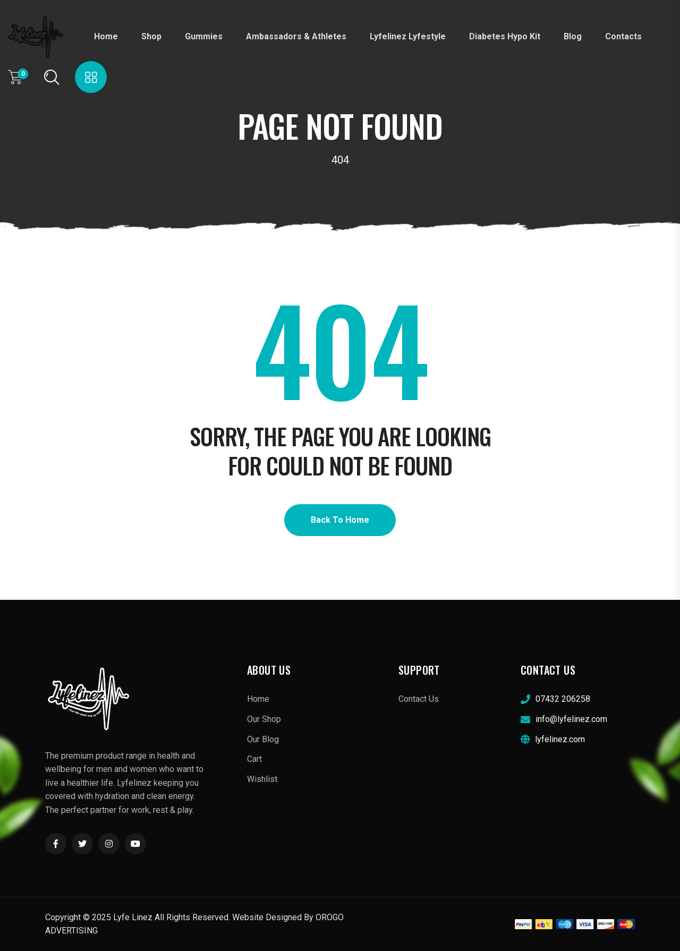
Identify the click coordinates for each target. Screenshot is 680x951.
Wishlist (262, 779)
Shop (151, 36)
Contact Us (418, 699)
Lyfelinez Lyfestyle (408, 36)
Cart (254, 759)
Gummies (204, 36)
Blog (573, 36)
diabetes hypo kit (504, 36)
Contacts (623, 36)
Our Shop (264, 719)
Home (106, 36)
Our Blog (263, 739)
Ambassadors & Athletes (296, 36)
